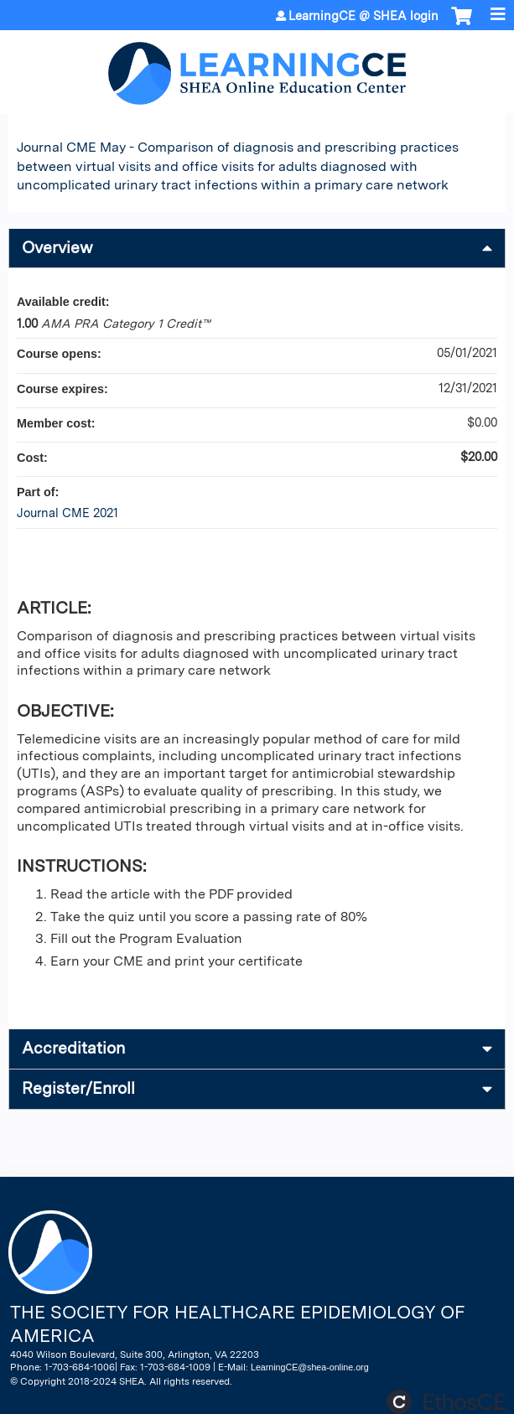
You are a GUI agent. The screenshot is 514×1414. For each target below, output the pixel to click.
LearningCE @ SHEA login (363, 16)
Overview (57, 247)
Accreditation (73, 1048)
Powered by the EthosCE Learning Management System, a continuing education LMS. (446, 1402)
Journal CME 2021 (67, 512)
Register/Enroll (78, 1088)
